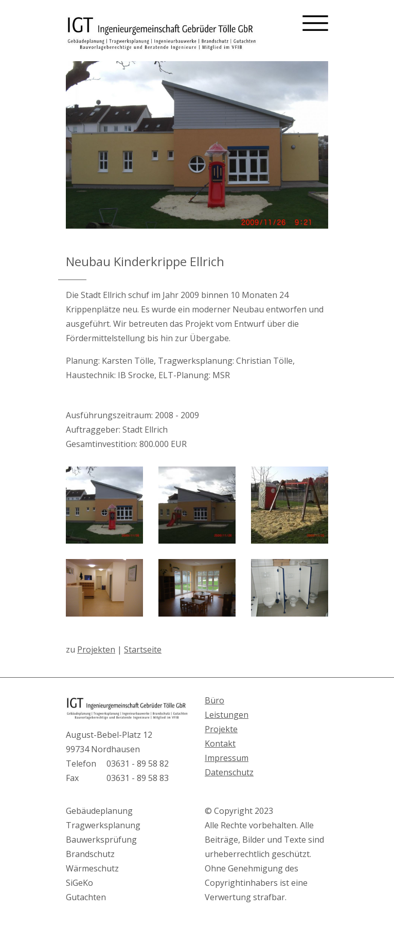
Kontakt (220, 743)
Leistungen (226, 714)
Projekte (221, 729)
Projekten (96, 649)
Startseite (143, 649)
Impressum (226, 758)
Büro (214, 700)
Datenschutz (229, 772)
